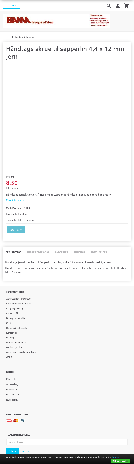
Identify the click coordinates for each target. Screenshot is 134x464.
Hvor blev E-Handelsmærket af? (22, 352)
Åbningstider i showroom (18, 298)
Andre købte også (38, 252)
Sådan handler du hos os (18, 303)
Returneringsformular (17, 327)
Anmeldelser (99, 252)
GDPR (9, 357)
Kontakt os (11, 332)
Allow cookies (120, 461)
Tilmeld (12, 451)
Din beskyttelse (14, 347)
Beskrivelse (13, 252)
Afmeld (25, 451)
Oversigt (10, 337)
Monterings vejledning (17, 342)
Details (115, 457)
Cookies (10, 322)
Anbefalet (61, 252)
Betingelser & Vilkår (16, 318)
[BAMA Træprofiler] (56, 20)
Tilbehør (79, 252)
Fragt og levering (14, 308)
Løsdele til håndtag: (17, 214)
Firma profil (12, 313)
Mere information (15, 200)
